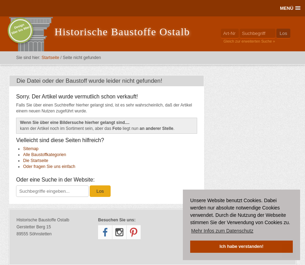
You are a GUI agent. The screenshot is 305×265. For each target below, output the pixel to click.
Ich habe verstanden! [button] (241, 246)
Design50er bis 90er (20, 29)
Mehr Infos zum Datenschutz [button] (222, 231)
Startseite (50, 57)
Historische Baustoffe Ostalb (122, 31)
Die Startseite (35, 160)
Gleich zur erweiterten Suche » (249, 41)
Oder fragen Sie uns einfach (49, 166)
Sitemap (30, 148)
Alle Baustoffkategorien (44, 154)
